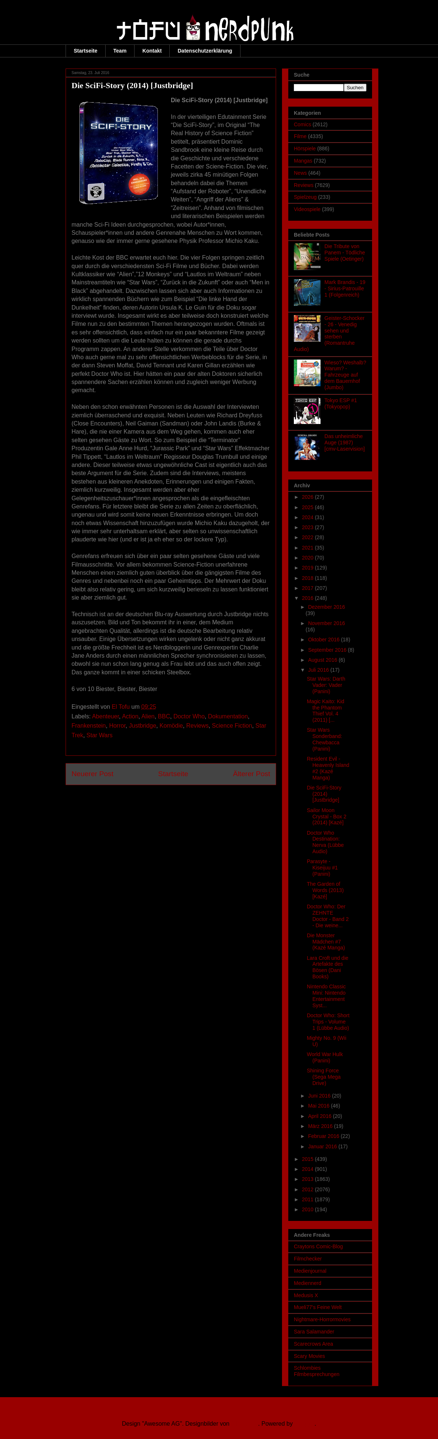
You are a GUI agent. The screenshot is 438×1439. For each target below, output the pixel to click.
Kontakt (152, 51)
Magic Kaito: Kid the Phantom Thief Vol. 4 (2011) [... (325, 710)
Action (130, 716)
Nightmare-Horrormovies (322, 1319)
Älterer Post (251, 774)
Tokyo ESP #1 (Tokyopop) (341, 403)
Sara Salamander (314, 1332)
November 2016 (326, 623)
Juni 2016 (320, 1096)
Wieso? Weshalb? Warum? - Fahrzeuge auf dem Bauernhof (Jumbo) (345, 375)
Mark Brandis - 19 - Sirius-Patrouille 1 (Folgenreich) (345, 288)
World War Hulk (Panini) (325, 1057)
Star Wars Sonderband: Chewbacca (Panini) (324, 739)
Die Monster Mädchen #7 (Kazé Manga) (326, 941)
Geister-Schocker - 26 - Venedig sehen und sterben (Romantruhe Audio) (329, 333)
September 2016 (328, 650)
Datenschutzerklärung (204, 51)
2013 (308, 1179)
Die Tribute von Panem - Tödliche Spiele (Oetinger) (345, 252)
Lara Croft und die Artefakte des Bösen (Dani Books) (327, 967)
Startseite (85, 51)
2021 (308, 548)
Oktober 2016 (324, 639)
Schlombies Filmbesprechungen (316, 1371)
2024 (308, 517)
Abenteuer (105, 716)
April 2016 (320, 1116)
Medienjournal (310, 1271)
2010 (308, 1209)
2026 (308, 497)
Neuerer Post (92, 774)
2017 (308, 588)
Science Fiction (232, 725)
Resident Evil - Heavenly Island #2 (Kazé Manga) (328, 768)
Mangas (303, 161)
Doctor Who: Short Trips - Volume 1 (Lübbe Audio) (328, 1021)
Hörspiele (305, 148)
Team (120, 51)
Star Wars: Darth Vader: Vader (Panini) (326, 685)
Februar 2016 (324, 1136)
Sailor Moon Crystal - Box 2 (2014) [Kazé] (326, 816)
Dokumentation (228, 716)
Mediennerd (307, 1283)
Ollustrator (244, 1423)
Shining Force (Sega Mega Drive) (324, 1077)
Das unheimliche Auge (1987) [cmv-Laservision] (345, 442)
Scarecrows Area (313, 1344)
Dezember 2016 (326, 607)
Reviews (197, 725)
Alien (148, 716)
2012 (308, 1189)
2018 (308, 578)
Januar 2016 (323, 1146)
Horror (117, 725)
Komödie (171, 725)
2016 (308, 598)
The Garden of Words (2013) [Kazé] (325, 890)
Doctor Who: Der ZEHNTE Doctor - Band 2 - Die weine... (328, 916)
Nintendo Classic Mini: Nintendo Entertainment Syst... (326, 996)
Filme (300, 136)
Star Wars (99, 735)
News (300, 173)
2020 (308, 558)
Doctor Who (189, 716)
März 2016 (321, 1126)
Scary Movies (309, 1356)
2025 (308, 507)
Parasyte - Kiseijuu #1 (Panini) (322, 867)
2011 (308, 1199)
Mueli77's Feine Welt (318, 1307)
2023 (308, 527)
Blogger (304, 1423)
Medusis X (306, 1295)
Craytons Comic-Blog (318, 1246)
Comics (302, 124)
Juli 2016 (319, 670)
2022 (308, 537)
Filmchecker (308, 1259)
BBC (164, 716)
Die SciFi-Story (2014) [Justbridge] (324, 794)
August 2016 (323, 660)
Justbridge (142, 725)
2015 (308, 1159)
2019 (308, 568)
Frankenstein (89, 725)
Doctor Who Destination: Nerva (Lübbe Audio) (325, 842)
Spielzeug (305, 197)
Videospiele (307, 209)
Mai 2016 (319, 1106)
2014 (308, 1169)
